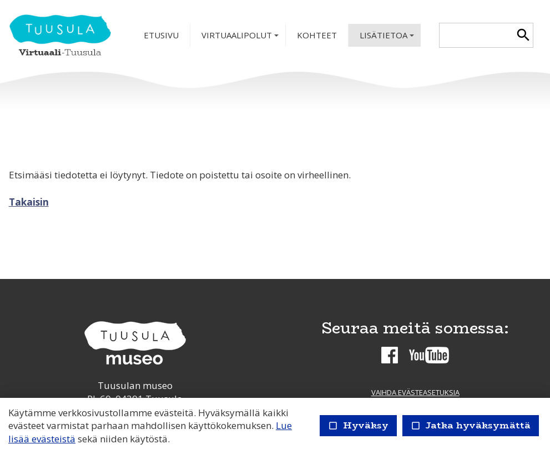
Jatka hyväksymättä (471, 425)
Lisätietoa (388, 38)
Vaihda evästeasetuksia (415, 392)
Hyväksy (358, 425)
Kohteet (317, 35)
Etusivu (161, 35)
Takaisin (29, 202)
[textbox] (476, 35)
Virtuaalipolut (241, 38)
